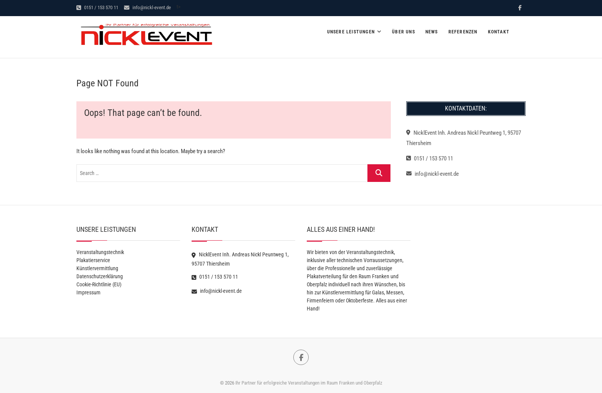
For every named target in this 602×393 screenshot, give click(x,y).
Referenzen (463, 32)
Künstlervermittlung (97, 268)
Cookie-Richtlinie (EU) (98, 284)
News (431, 32)
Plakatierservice (93, 260)
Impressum (88, 292)
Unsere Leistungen (351, 32)
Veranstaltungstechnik (100, 252)
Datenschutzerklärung (99, 276)
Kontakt (498, 32)
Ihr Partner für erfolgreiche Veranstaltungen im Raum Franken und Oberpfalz (308, 383)
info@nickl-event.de (147, 7)
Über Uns (403, 32)
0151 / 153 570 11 (97, 7)
